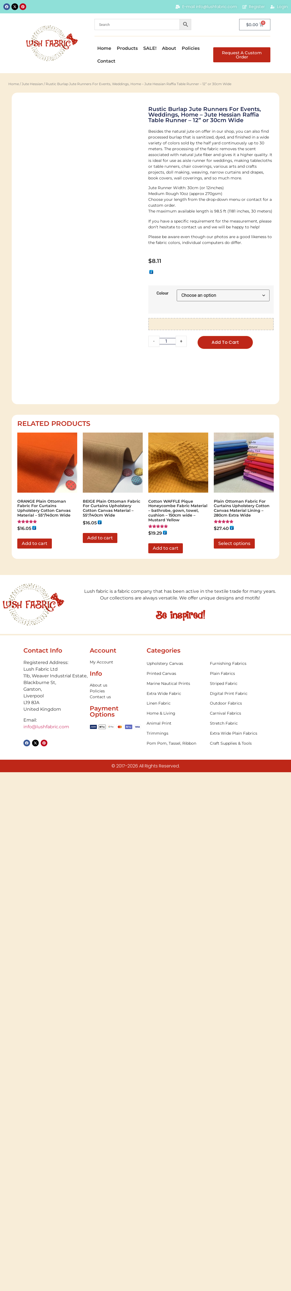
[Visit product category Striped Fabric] (239, 957)
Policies (191, 48)
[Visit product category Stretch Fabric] (239, 997)
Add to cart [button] (34, 817)
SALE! (149, 48)
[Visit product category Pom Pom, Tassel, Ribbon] (175, 1017)
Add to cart (225, 342)
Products (127, 48)
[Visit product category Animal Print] (175, 997)
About (169, 48)
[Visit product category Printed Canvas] (175, 947)
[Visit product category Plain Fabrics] (239, 947)
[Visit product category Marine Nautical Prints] (175, 957)
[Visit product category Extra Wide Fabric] (175, 967)
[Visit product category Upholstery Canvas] (175, 937)
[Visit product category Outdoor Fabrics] (239, 977)
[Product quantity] (167, 341)
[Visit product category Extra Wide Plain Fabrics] (239, 1007)
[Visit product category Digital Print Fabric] (239, 967)
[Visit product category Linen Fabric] (175, 977)
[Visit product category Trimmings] (175, 1007)
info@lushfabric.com (46, 1000)
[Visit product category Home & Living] (175, 987)
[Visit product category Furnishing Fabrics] (239, 937)
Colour (162, 293)
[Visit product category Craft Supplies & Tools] (239, 1017)
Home (104, 48)
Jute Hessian (32, 84)
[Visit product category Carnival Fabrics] (239, 987)
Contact (106, 61)
